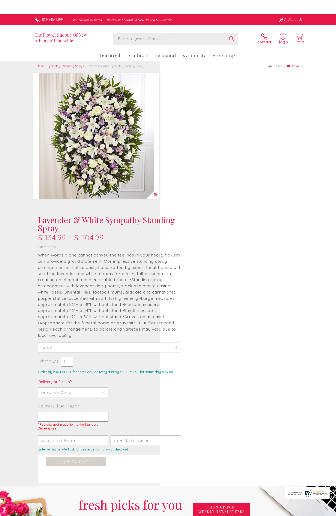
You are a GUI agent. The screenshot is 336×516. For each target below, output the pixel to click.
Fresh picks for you (130, 373)
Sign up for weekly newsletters (221, 370)
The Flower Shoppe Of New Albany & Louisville (61, 37)
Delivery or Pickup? (185, 243)
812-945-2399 (52, 19)
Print (275, 66)
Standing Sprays (73, 66)
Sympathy (54, 66)
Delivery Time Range (188, 267)
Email (293, 66)
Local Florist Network (265, 511)
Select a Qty (178, 218)
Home (40, 66)
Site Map (291, 511)
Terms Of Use (208, 511)
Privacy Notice (234, 511)
